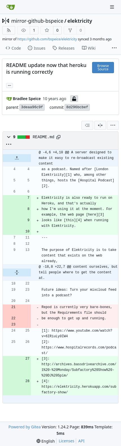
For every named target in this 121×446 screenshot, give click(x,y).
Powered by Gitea (24, 426)
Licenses (66, 440)
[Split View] (100, 125)
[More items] (114, 48)
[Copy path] (58, 137)
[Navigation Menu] (112, 6)
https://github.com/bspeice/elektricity (47, 39)
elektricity (79, 21)
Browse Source (103, 67)
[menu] (113, 125)
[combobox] (87, 125)
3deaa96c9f (32, 107)
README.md (43, 137)
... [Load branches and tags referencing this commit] (9, 85)
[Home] (11, 7)
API (81, 440)
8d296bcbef (77, 107)
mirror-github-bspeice (37, 21)
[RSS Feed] (8, 30)
